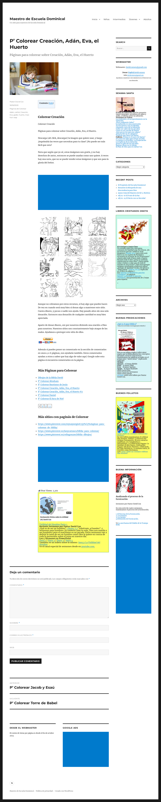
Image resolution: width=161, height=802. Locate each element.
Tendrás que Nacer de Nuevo (127, 135)
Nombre (15, 623)
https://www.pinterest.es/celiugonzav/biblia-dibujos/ (65, 434)
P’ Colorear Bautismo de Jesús (53, 384)
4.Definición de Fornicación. (127, 519)
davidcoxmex (136, 72)
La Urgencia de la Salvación (126, 142)
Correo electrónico (21, 635)
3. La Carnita (121, 517)
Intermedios (119, 19)
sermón (120, 375)
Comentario (17, 585)
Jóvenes (133, 19)
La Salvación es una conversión (128, 124)
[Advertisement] (73, 192)
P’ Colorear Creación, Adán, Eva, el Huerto (58, 388)
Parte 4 (69, 540)
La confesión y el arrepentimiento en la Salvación (131, 120)
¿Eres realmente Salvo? (125, 122)
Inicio (94, 19)
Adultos (147, 19)
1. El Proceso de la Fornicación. (128, 514)
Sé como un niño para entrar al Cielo (130, 139)
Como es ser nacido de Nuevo (127, 130)
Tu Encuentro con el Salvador (127, 126)
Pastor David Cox (17, 102)
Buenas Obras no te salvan (126, 145)
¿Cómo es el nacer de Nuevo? (134, 137)
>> (49, 406)
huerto (21, 115)
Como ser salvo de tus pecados (128, 129)
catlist (17, 112)
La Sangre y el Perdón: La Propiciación (131, 140)
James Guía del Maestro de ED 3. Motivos (134, 193)
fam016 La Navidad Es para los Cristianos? (131, 274)
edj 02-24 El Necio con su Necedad (131, 198)
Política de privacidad (44, 791)
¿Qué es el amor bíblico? (127, 324)
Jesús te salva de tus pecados (127, 144)
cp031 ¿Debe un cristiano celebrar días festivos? (132, 452)
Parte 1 (42, 540)
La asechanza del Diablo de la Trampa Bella (132, 524)
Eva (11, 115)
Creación (24, 112)
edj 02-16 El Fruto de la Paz (128, 196)
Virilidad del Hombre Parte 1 (56, 510)
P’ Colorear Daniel (47, 395)
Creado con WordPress (64, 791)
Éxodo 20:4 (130, 253)
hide (51, 103)
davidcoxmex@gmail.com (136, 67)
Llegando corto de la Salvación (128, 127)
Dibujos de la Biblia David (50, 377)
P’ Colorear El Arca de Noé (51, 398)
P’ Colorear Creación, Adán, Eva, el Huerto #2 (60, 391)
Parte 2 (51, 540)
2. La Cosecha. (121, 516)
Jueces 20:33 (134, 270)
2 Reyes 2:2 (72, 528)
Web (12, 647)
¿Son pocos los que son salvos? (128, 132)
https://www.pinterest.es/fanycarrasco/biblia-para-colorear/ (68, 431)
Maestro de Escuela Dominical (37, 19)
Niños (106, 19)
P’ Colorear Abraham (48, 381)
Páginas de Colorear (18, 109)
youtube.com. (88, 546)
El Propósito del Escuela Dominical (132, 185)
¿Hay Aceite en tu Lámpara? (127, 134)
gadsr (15, 115)
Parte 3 (60, 540)
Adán (12, 112)
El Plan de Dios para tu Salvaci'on (129, 147)
